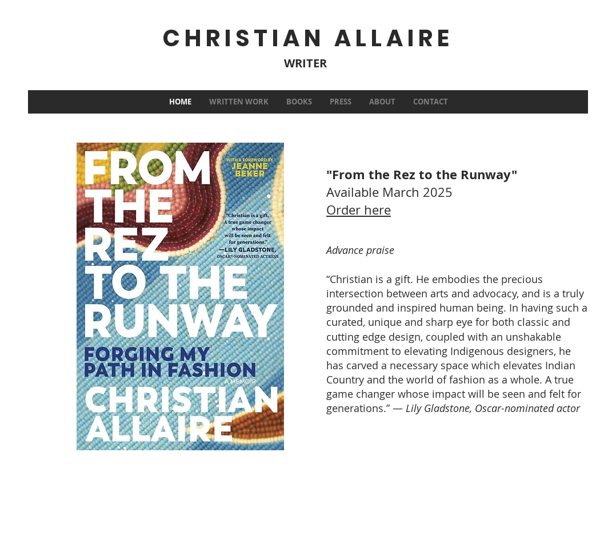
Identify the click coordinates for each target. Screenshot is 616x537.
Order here (358, 209)
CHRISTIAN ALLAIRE (308, 38)
